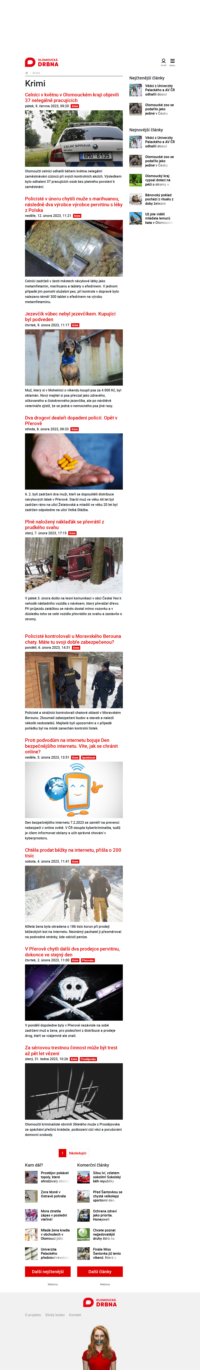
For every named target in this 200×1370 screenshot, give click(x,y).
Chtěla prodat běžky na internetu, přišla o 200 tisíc (73, 853)
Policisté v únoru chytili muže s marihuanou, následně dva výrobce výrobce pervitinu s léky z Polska (74, 204)
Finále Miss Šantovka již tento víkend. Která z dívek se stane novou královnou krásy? (107, 1260)
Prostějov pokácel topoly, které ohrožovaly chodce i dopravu (55, 1179)
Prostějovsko (88, 1059)
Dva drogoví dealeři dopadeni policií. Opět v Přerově (71, 420)
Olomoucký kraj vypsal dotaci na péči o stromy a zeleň (157, 182)
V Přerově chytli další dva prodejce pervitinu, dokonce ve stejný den (72, 951)
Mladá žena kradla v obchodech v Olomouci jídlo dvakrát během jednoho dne (55, 1238)
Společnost (88, 757)
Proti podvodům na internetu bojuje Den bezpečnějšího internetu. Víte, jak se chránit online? (71, 746)
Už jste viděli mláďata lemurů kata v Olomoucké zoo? (159, 220)
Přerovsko (88, 960)
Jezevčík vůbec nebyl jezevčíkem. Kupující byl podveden (70, 316)
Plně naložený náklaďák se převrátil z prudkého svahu (64, 524)
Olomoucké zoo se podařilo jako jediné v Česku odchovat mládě (159, 111)
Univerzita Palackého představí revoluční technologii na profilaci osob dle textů (56, 1260)
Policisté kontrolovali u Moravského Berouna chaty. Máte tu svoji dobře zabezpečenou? (73, 639)
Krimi (75, 106)
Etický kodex (55, 1314)
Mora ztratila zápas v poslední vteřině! (54, 1215)
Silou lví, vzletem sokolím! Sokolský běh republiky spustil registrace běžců (107, 1181)
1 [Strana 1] (62, 1153)
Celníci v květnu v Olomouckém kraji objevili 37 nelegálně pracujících (72, 97)
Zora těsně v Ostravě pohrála (53, 1194)
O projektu (33, 1314)
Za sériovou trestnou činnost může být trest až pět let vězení (71, 1050)
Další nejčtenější (48, 1271)
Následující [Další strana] (77, 1153)
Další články (100, 1271)
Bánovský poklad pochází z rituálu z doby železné (159, 199)
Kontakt (75, 1314)
